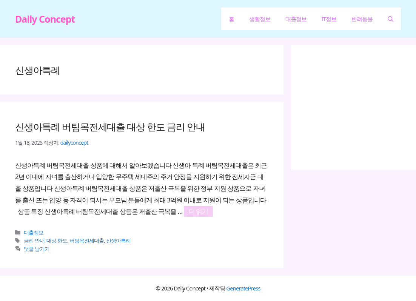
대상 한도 (56, 240)
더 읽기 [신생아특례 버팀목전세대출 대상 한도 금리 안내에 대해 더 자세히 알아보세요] (198, 211)
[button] (390, 19)
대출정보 (296, 19)
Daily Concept (45, 18)
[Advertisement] (361, 107)
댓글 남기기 (36, 248)
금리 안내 (34, 240)
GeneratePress (243, 288)
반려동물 (362, 19)
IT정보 (329, 19)
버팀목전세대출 (86, 240)
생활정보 (259, 19)
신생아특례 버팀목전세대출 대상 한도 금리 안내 (110, 126)
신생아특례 (118, 240)
